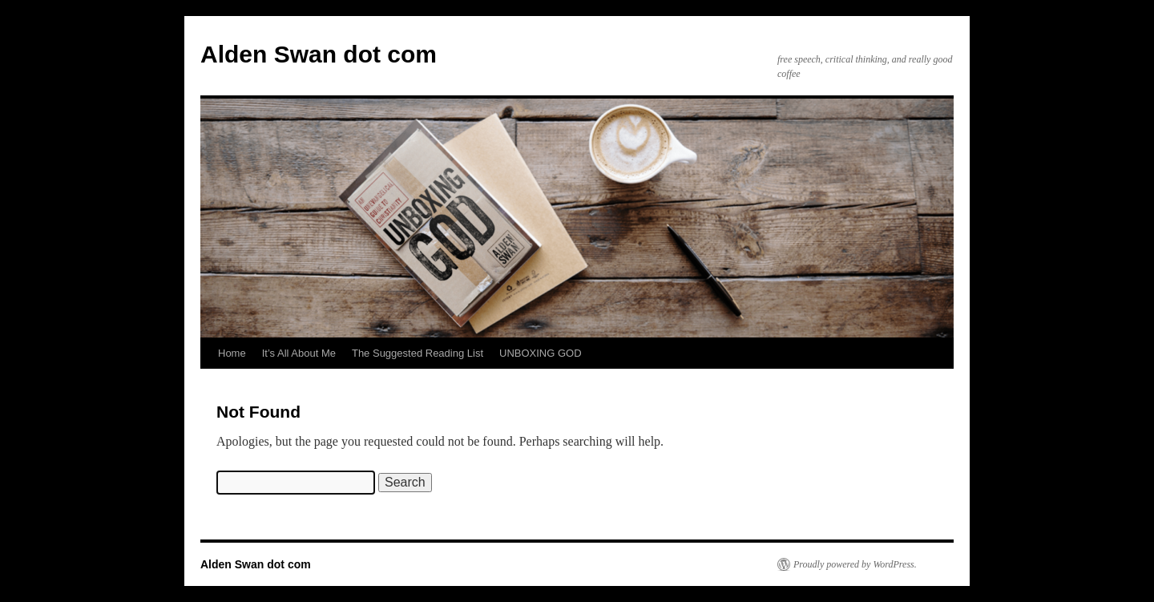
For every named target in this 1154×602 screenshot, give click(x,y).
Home (232, 353)
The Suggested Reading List (417, 353)
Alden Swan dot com (318, 54)
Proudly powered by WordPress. (855, 564)
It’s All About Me (299, 353)
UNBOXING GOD (540, 353)
